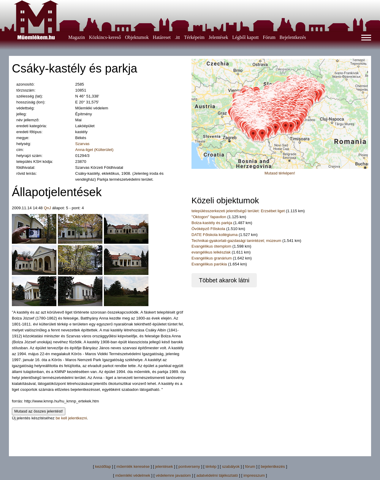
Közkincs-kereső (105, 37)
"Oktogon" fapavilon (208, 217)
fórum (250, 466)
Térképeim (194, 37)
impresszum (254, 475)
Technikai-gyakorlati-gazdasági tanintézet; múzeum (236, 240)
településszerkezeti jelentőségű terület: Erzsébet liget (238, 211)
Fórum (269, 37)
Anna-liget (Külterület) (94, 149)
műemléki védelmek (132, 475)
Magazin (76, 37)
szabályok (231, 466)
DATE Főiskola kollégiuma (214, 234)
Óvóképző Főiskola (208, 228)
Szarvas (82, 143)
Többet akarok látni (224, 280)
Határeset (162, 37)
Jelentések (218, 37)
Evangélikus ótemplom (211, 246)
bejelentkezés (273, 466)
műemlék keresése (133, 466)
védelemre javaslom (173, 475)
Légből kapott (245, 37)
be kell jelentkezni (71, 418)
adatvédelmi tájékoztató (217, 475)
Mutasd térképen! (280, 173)
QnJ (47, 208)
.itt (177, 37)
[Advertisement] (190, 434)
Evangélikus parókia (209, 264)
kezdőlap (103, 466)
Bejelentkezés (293, 37)
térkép (210, 466)
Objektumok (137, 37)
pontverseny (189, 466)
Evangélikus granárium (212, 258)
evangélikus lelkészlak (211, 252)
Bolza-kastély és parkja (212, 223)
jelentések (164, 466)
